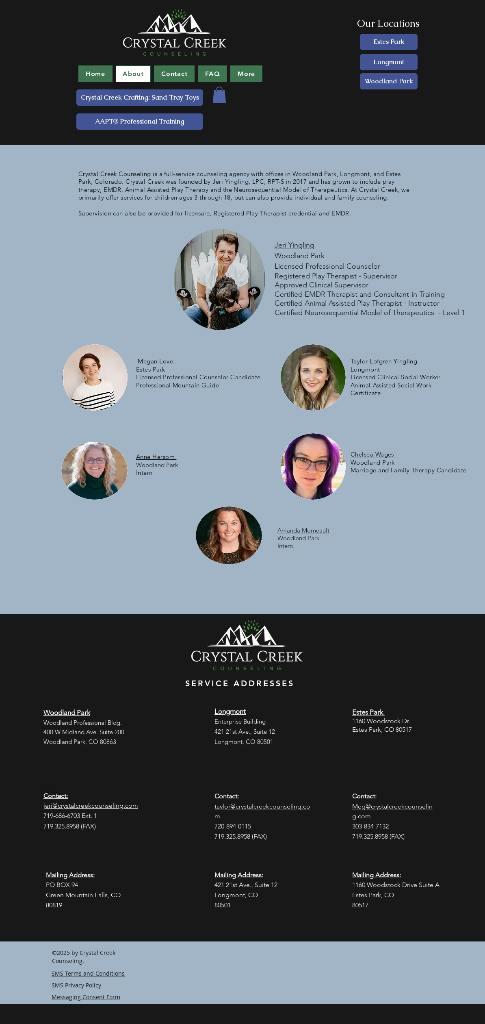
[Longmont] (389, 62)
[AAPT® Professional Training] (139, 121)
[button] (219, 95)
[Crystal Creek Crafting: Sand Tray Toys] (139, 97)
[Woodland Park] (389, 81)
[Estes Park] (389, 42)
